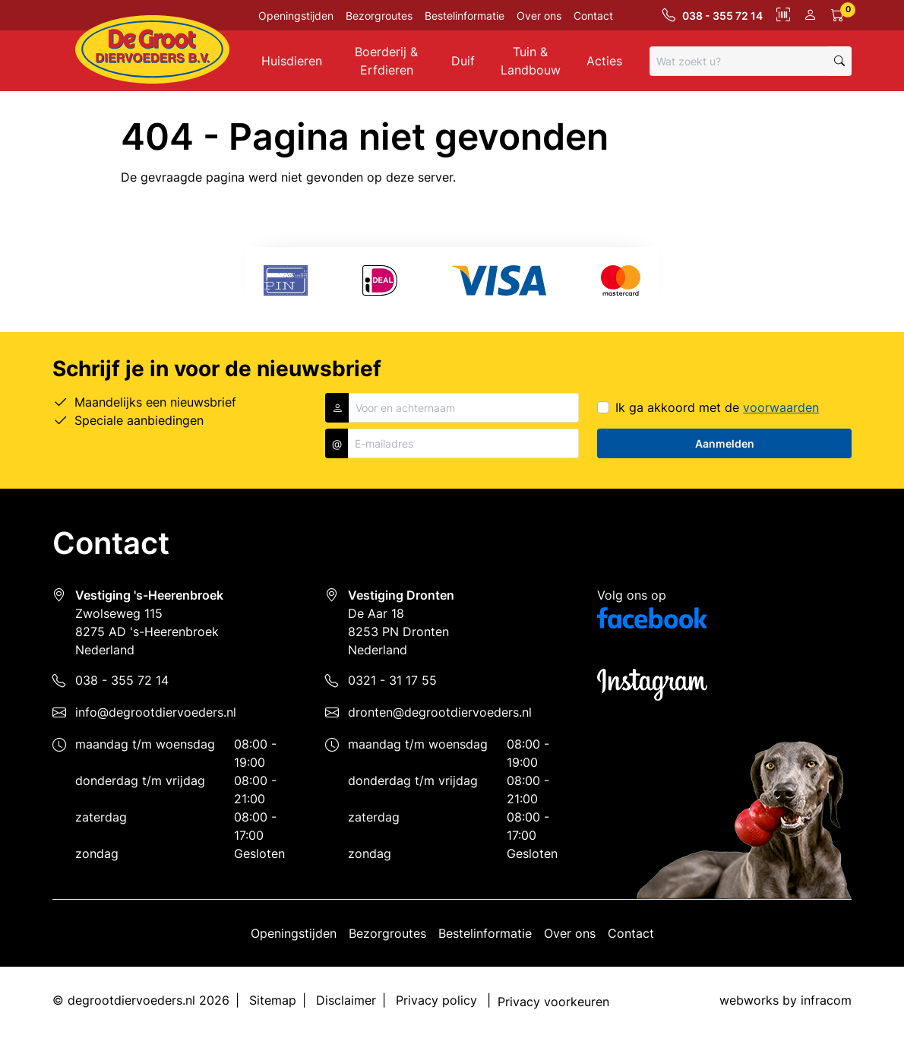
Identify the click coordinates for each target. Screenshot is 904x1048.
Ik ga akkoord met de (717, 407)
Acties (604, 60)
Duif (463, 60)
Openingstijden (295, 15)
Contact (593, 15)
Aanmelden (724, 443)
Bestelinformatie (464, 15)
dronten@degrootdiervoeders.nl (440, 712)
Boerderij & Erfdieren (386, 61)
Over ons (539, 15)
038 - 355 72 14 (122, 680)
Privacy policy (436, 1000)
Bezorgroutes (379, 15)
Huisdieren (291, 60)
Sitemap (272, 1000)
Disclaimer (346, 1000)
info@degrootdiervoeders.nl (155, 712)
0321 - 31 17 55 (392, 680)
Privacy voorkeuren (553, 1001)
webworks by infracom (785, 1000)
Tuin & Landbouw (531, 61)
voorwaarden (781, 407)
